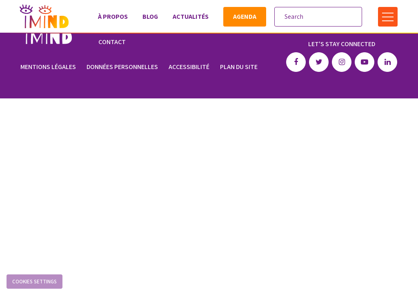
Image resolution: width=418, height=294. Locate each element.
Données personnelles (122, 64)
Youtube (364, 60)
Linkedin (387, 60)
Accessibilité (189, 64)
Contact (112, 42)
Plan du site (239, 64)
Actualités (190, 16)
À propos (112, 16)
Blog (150, 16)
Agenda (244, 16)
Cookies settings (34, 281)
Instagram (341, 60)
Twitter (319, 60)
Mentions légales (48, 64)
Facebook (296, 60)
